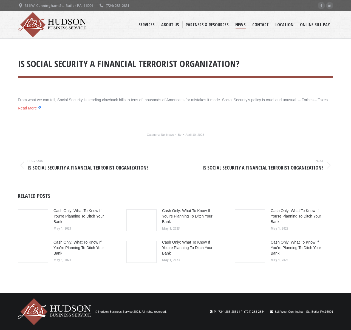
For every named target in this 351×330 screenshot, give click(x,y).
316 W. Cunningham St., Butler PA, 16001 (55, 5)
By (180, 134)
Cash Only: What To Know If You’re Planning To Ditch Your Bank (78, 216)
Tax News (167, 134)
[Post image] (33, 220)
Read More (27, 108)
